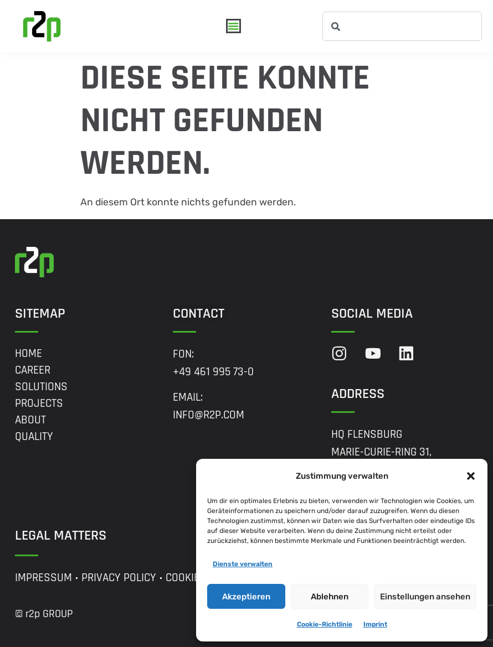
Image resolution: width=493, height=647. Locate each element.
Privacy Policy (118, 578)
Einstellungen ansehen (425, 597)
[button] (470, 476)
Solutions (41, 387)
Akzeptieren (246, 597)
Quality (34, 436)
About (30, 420)
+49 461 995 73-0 (213, 372)
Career (32, 370)
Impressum (43, 578)
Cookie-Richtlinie (324, 624)
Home (28, 353)
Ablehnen (329, 597)
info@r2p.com (208, 415)
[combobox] (402, 26)
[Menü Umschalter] (234, 26)
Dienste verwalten (243, 564)
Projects (39, 403)
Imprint (375, 624)
